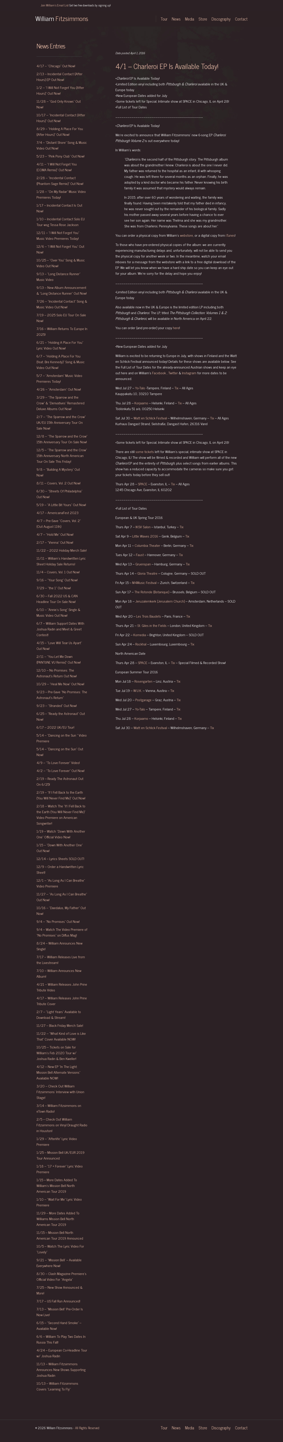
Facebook (133, 18)
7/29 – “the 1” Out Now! (53, 588)
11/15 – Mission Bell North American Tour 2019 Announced (60, 1235)
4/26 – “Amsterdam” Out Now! (58, 389)
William (61, 18)
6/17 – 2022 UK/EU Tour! (55, 727)
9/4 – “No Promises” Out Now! (58, 921)
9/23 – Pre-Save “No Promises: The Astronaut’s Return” (61, 694)
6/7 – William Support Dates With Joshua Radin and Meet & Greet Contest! (60, 628)
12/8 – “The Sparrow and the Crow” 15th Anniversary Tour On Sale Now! (61, 439)
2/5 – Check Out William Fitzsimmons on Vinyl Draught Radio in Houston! (61, 1124)
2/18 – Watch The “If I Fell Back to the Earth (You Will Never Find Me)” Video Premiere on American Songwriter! (60, 814)
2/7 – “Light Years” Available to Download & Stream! (58, 1014)
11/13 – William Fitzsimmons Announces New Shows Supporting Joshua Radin (61, 1369)
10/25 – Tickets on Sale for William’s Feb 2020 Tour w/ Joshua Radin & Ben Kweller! (56, 1052)
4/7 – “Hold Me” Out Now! (54, 534)
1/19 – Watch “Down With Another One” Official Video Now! (60, 834)
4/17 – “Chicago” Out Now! (55, 66)
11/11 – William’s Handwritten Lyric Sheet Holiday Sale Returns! (61, 561)
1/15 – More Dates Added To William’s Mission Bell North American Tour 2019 (56, 1185)
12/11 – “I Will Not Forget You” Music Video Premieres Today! (57, 235)
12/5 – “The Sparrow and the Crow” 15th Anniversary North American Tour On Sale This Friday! (61, 455)
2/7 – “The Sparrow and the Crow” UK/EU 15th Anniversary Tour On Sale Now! (61, 422)
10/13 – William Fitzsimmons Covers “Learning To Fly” (57, 1386)
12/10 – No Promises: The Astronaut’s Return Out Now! (56, 673)
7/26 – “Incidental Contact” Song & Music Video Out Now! (61, 304)
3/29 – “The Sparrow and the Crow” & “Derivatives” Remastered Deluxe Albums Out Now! (60, 402)
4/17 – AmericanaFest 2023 (57, 512)
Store (203, 18)
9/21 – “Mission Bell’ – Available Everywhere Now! (59, 1262)
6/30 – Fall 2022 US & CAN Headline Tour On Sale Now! (57, 598)
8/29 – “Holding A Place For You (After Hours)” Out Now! (59, 131)
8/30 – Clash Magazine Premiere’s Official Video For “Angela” (61, 1276)
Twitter (116, 18)
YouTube (146, 18)
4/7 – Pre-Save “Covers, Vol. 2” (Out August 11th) (58, 523)
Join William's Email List (76, 5)
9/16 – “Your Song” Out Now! (57, 580)
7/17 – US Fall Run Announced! (58, 1301)
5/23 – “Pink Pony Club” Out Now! (60, 156)
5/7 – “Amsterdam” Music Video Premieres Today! (59, 378)
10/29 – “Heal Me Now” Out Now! (60, 684)
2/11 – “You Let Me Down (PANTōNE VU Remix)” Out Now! (58, 659)
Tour (164, 18)
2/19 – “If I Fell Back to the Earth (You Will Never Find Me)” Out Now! (60, 795)
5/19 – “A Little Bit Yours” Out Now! (61, 504)
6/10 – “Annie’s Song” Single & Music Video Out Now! (58, 612)
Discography (221, 18)
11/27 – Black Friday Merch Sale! (59, 1025)
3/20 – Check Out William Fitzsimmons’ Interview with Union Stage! (60, 1091)
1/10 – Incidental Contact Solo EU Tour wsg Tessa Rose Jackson (60, 221)
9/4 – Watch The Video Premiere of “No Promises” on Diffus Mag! (61, 932)
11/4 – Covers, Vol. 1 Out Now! (58, 572)
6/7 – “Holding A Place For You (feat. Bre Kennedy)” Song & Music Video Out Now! (60, 361)
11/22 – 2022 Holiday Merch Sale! (61, 550)
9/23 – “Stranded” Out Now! (56, 705)
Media (189, 18)
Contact (241, 18)
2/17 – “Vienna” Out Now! (54, 542)
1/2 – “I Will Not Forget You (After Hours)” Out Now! (60, 90)
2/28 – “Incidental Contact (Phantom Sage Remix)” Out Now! (59, 180)
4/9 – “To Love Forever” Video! (58, 762)
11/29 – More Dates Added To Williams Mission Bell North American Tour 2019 (57, 1218)
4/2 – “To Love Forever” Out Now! (60, 770)
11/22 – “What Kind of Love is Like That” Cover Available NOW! (61, 1036)
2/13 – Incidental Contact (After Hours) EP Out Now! (59, 76)
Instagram (125, 18)
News (176, 18)
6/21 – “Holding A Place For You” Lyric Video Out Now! (59, 345)
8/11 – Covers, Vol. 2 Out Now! (58, 483)
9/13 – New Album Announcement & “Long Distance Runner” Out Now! (61, 290)
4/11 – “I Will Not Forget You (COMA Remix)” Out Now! (56, 167)
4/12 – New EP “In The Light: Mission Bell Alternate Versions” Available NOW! (58, 1072)
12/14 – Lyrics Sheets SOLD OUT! (60, 858)
